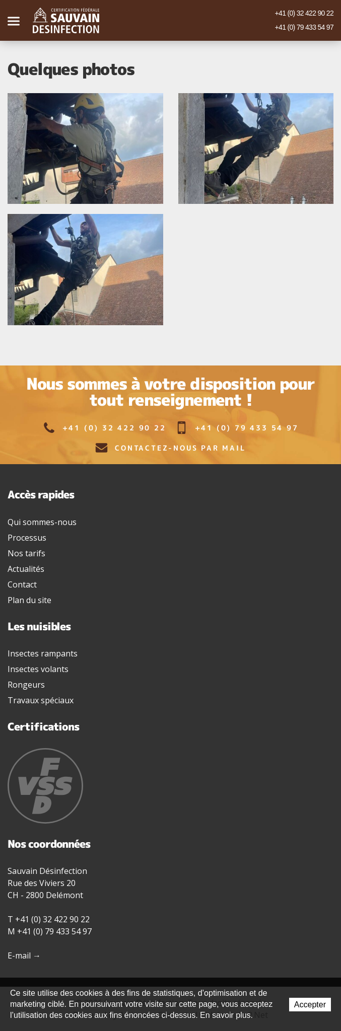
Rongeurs (26, 684)
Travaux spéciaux (41, 700)
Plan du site (29, 600)
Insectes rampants (43, 653)
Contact (22, 584)
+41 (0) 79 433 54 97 (304, 27)
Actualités (26, 568)
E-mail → (24, 955)
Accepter (310, 1004)
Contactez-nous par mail (170, 447)
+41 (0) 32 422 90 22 (304, 13)
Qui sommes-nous (42, 522)
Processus (27, 537)
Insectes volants (38, 669)
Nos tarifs (26, 553)
